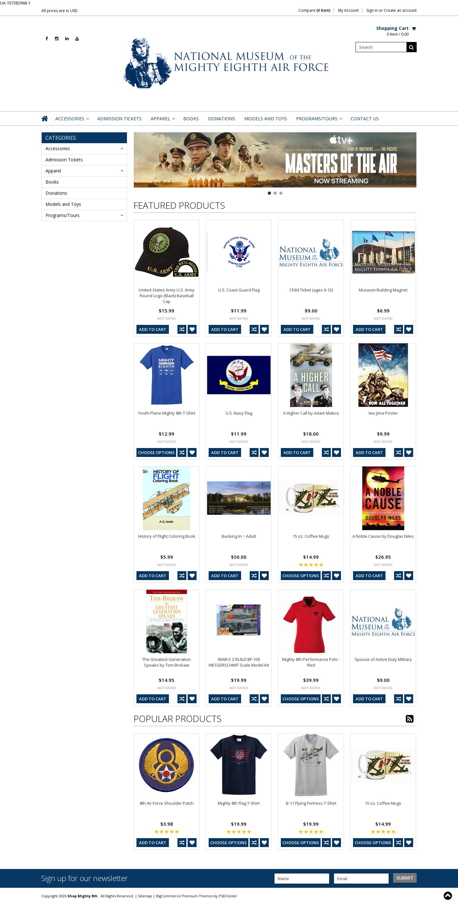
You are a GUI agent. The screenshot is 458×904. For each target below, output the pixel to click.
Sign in (372, 10)
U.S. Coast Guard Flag (239, 290)
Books (191, 119)
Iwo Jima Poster (383, 413)
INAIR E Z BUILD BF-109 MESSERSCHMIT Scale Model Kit (239, 662)
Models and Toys (265, 119)
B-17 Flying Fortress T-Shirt (311, 803)
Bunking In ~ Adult (239, 536)
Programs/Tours (318, 120)
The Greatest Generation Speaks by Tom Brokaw (166, 662)
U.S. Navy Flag (239, 413)
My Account (348, 10)
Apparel (162, 120)
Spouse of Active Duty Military (383, 659)
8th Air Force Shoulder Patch (167, 803)
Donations (221, 119)
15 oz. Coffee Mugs (311, 536)
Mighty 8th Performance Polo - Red (311, 662)
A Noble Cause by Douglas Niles (383, 536)
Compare (314, 10)
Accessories (71, 120)
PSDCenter (228, 895)
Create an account (400, 10)
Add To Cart (152, 329)
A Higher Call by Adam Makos (311, 413)
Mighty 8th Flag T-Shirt (239, 803)
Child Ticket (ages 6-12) (311, 290)
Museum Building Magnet (383, 290)
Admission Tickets (119, 119)
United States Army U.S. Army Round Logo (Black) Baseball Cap (167, 295)
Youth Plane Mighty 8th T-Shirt (166, 413)
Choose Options (156, 452)
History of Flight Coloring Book (166, 536)
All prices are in (59, 10)
